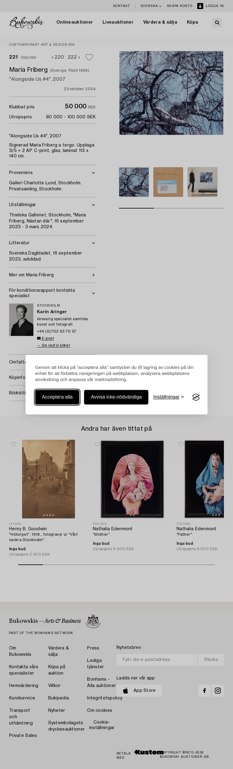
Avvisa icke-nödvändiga (116, 397)
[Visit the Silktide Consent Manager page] (196, 397)
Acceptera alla (57, 397)
